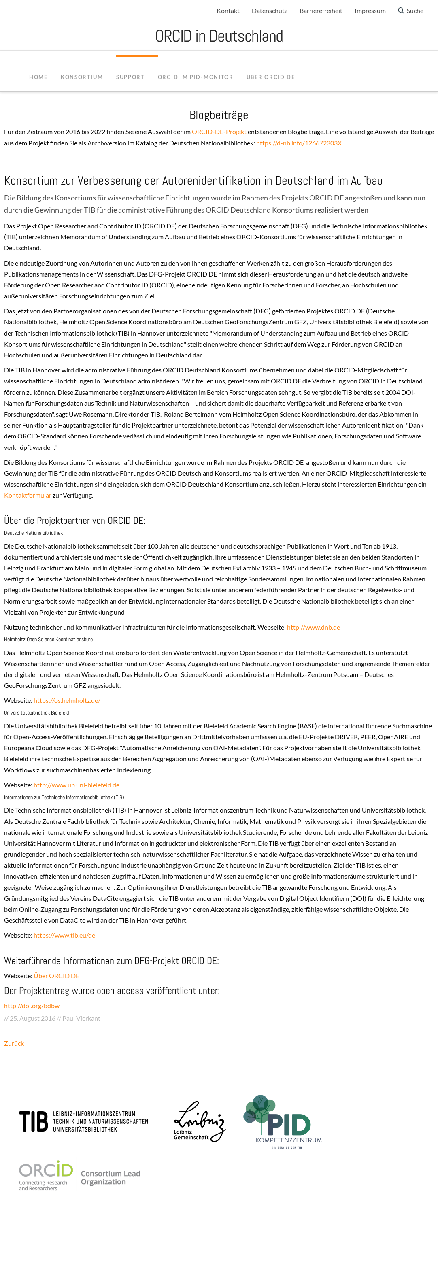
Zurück (14, 1043)
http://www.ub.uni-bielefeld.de (75, 785)
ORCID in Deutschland (219, 36)
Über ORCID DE (56, 975)
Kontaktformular (28, 495)
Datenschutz (269, 10)
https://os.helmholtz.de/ (67, 700)
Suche (415, 10)
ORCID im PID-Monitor (196, 77)
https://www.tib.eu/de (63, 935)
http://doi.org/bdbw (32, 1005)
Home (38, 77)
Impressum (370, 10)
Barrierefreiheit (321, 10)
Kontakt (228, 10)
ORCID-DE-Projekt (219, 131)
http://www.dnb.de (313, 627)
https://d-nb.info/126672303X (299, 143)
